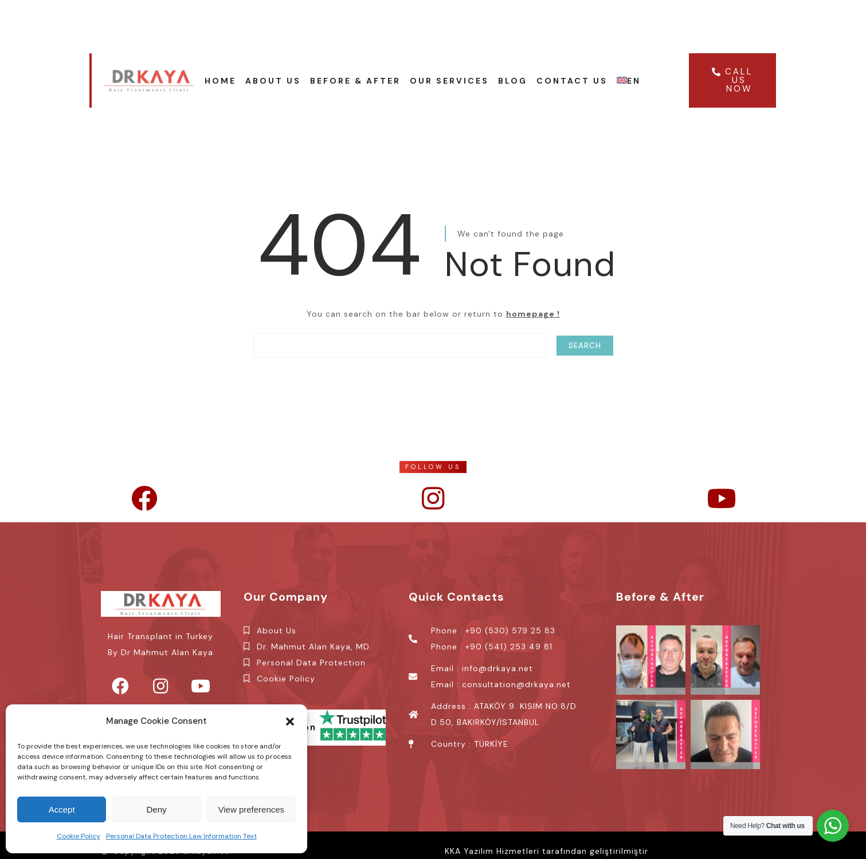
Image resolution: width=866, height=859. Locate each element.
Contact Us (572, 81)
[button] (290, 721)
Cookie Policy (78, 836)
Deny (156, 809)
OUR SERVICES (449, 81)
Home (220, 81)
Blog (512, 81)
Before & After (355, 81)
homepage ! (533, 314)
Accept (62, 809)
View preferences (251, 809)
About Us (273, 81)
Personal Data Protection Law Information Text (181, 836)
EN (629, 81)
